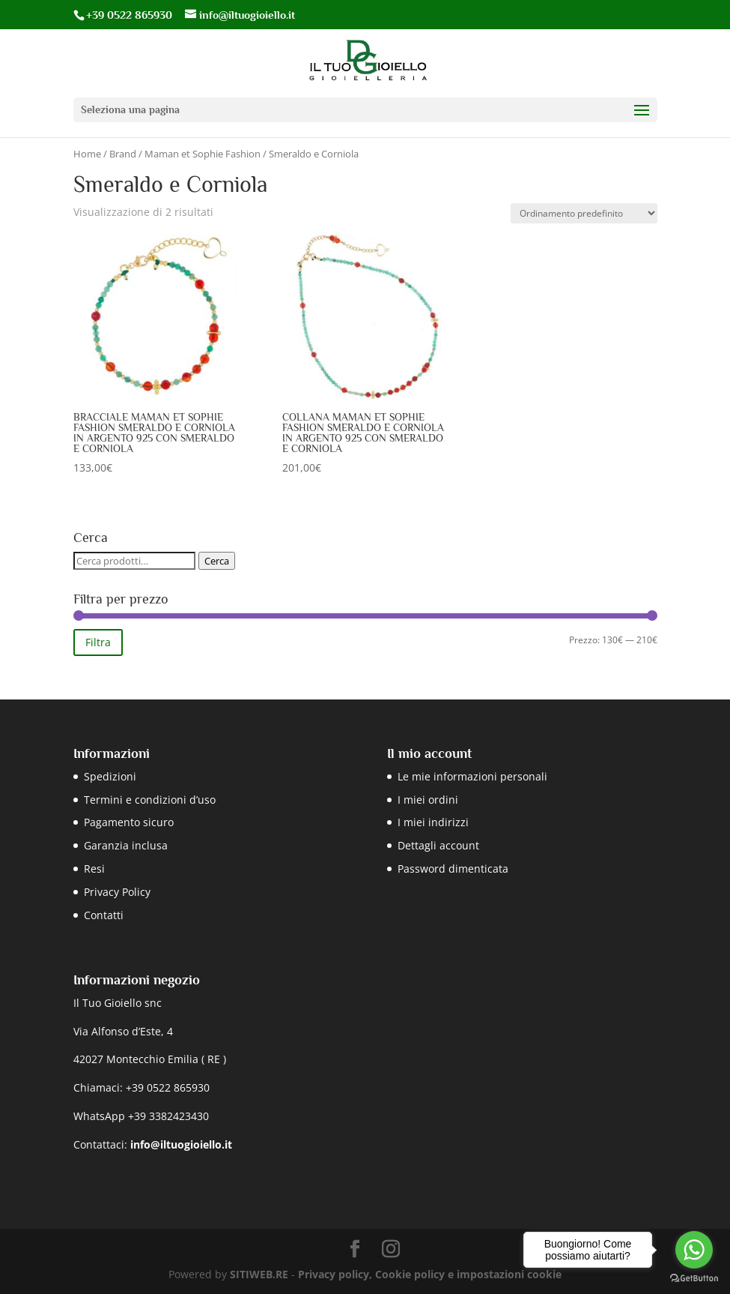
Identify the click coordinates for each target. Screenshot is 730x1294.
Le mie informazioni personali (472, 776)
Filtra (98, 642)
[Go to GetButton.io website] (694, 1279)
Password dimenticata (453, 868)
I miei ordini (428, 799)
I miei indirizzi (433, 822)
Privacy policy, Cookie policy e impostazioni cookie (430, 1274)
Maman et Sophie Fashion (203, 153)
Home (87, 153)
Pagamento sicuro (129, 822)
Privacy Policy (117, 892)
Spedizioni (110, 776)
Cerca (216, 561)
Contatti (104, 915)
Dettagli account (438, 845)
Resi (94, 868)
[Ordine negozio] (584, 213)
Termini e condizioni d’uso (150, 799)
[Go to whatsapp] (694, 1250)
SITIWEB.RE (259, 1274)
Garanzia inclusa (126, 845)
